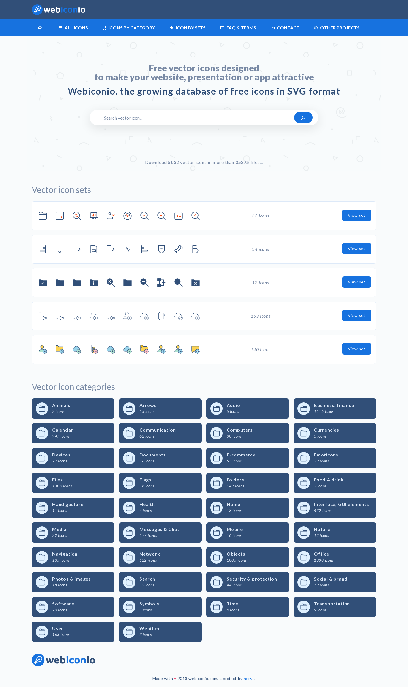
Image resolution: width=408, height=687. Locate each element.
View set (357, 215)
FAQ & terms (238, 27)
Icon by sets (187, 27)
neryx (249, 678)
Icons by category (128, 27)
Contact (284, 27)
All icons (73, 27)
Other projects (337, 27)
